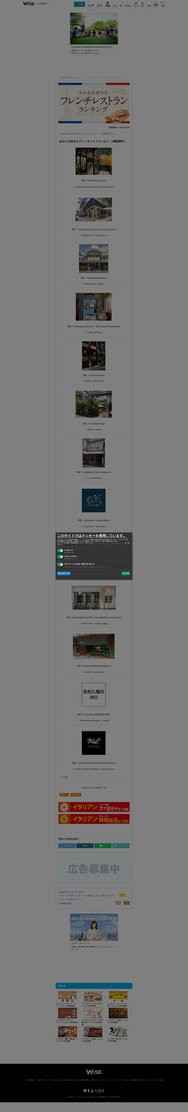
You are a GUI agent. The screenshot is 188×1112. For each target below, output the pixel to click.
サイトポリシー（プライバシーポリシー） (108, 543)
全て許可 (125, 573)
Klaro (128, 577)
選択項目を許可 (64, 573)
